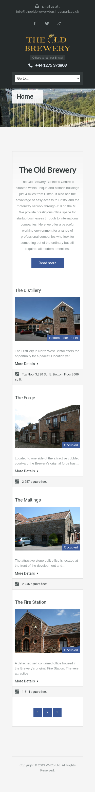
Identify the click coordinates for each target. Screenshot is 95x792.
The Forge (25, 397)
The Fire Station (30, 602)
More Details (26, 364)
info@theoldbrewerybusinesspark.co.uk (47, 11)
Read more (47, 263)
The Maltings (28, 500)
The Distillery (28, 290)
